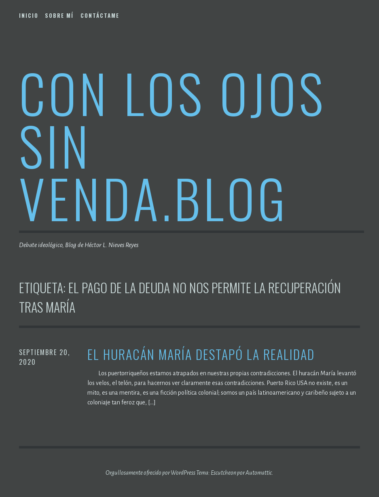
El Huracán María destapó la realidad (201, 354)
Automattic (259, 473)
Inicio (28, 15)
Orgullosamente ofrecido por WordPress (150, 473)
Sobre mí (59, 15)
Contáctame (99, 15)
